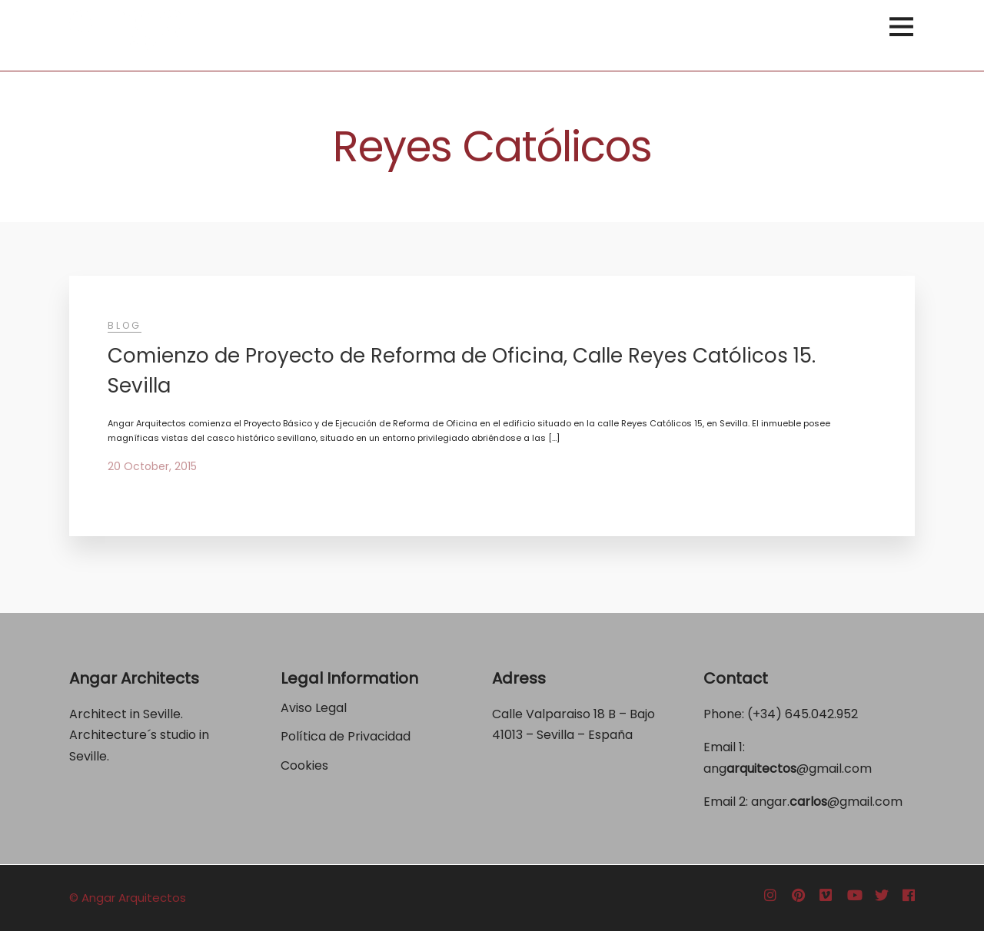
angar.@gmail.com (827, 801)
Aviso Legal (314, 708)
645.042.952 (821, 714)
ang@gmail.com (787, 768)
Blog (124, 325)
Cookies (304, 765)
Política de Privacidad (347, 736)
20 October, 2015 (152, 466)
